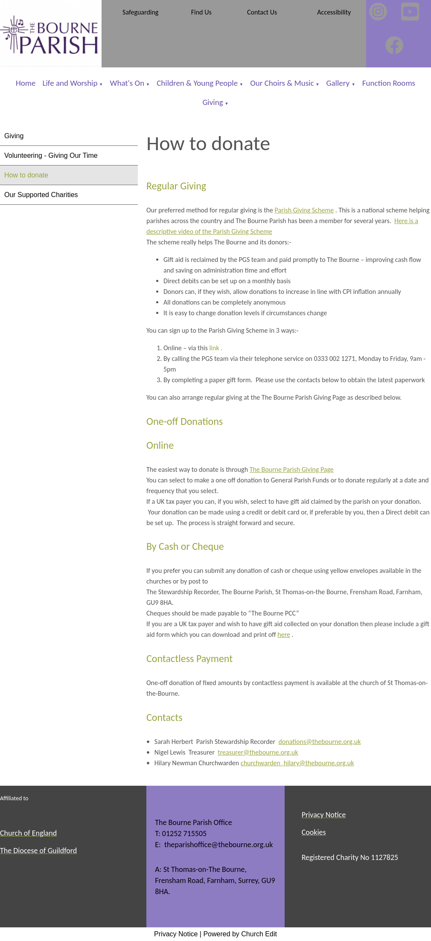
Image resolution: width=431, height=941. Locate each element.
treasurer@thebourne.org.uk (258, 752)
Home (26, 83)
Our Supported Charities (41, 194)
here (284, 635)
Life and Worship (70, 83)
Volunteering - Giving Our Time (51, 155)
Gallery (339, 83)
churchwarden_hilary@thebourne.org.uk (297, 763)
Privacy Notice (176, 934)
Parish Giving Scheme (304, 210)
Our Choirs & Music (282, 83)
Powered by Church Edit (240, 934)
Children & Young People (197, 83)
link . (215, 348)
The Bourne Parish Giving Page (292, 469)
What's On (127, 83)
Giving (212, 102)
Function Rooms (388, 83)
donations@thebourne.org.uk (320, 742)
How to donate (26, 175)
